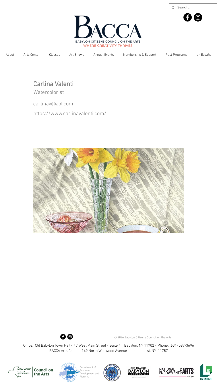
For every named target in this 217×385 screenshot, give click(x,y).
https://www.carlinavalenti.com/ (69, 114)
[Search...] (192, 8)
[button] (10, 55)
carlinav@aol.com (53, 104)
